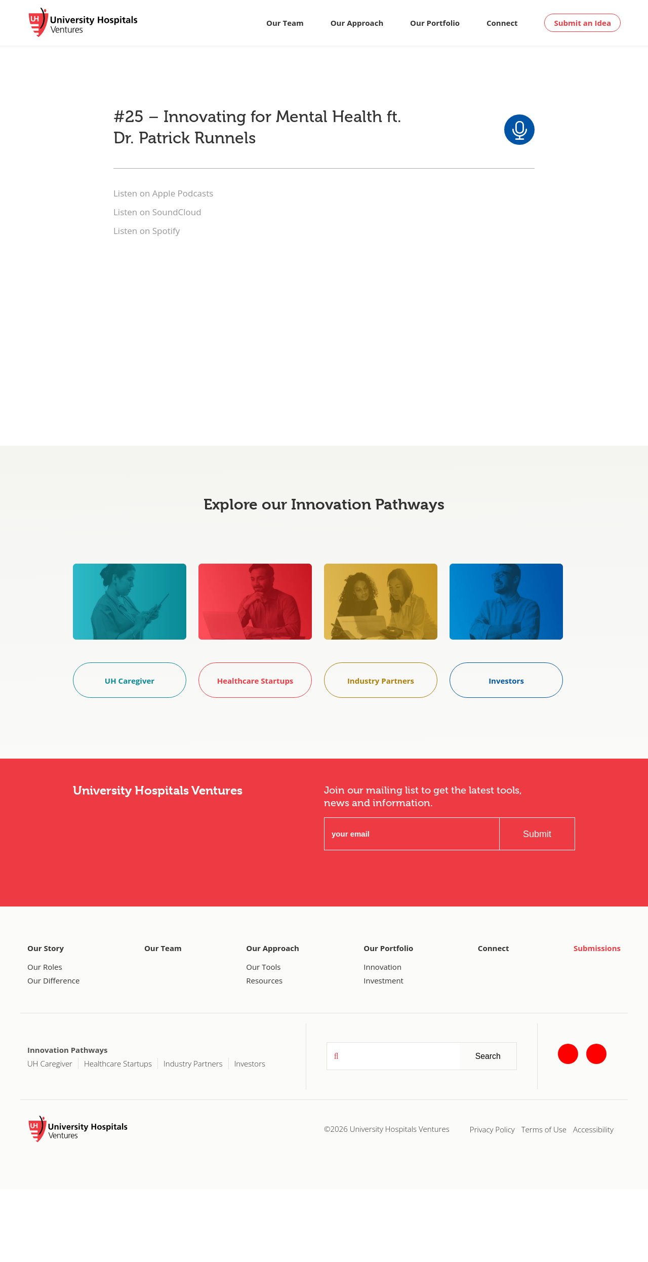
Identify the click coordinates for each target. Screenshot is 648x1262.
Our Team (285, 23)
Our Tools (263, 967)
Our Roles (44, 967)
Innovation (382, 967)
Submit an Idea (582, 23)
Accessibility (593, 1129)
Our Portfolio (435, 23)
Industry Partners (193, 1063)
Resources (264, 980)
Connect (502, 23)
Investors (249, 1063)
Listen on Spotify (146, 230)
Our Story (45, 948)
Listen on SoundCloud (157, 212)
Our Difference (53, 980)
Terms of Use (543, 1129)
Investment (383, 980)
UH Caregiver (49, 1063)
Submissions (597, 948)
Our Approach (357, 23)
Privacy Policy (492, 1129)
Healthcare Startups (118, 1063)
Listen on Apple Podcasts (163, 193)
